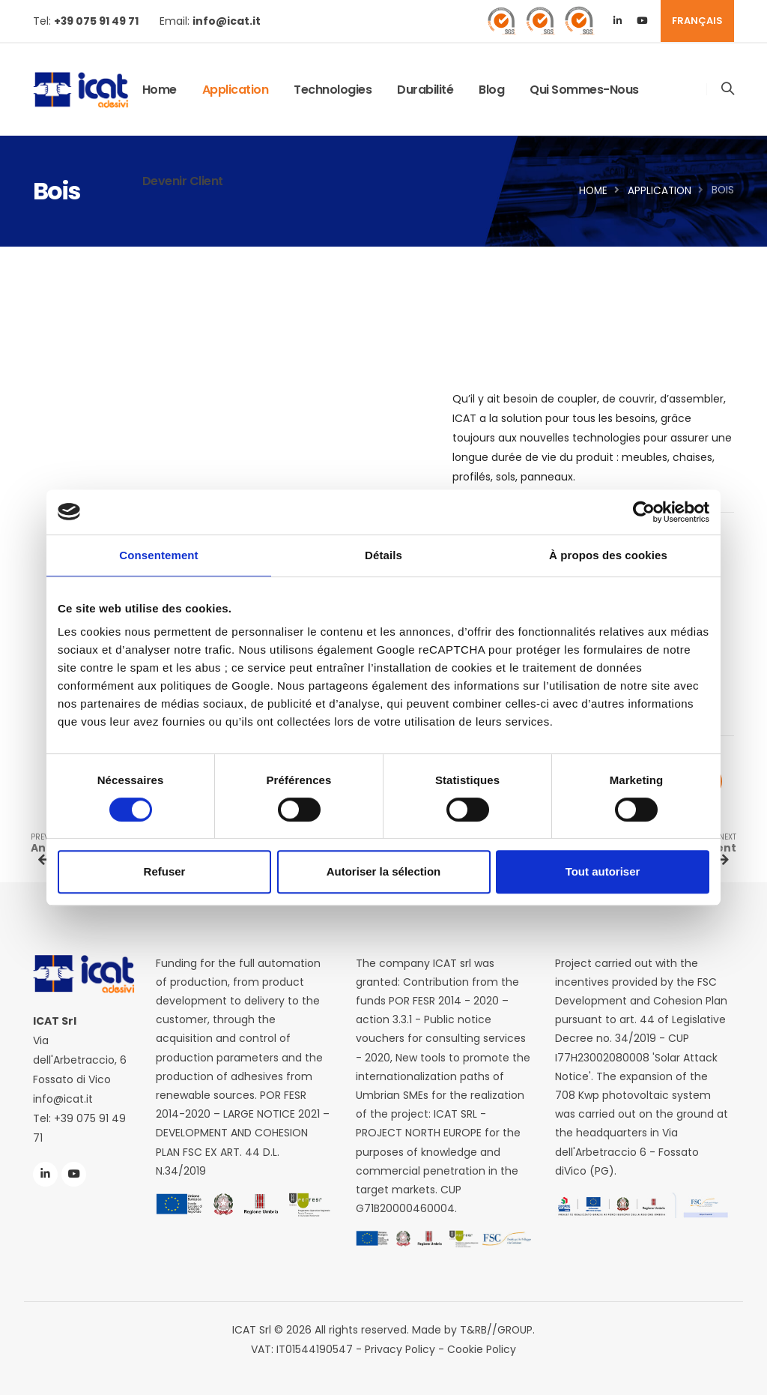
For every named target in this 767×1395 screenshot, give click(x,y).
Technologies (333, 89)
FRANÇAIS (697, 20)
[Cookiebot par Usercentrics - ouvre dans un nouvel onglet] (643, 512)
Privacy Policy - (406, 1349)
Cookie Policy (481, 1349)
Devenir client (182, 181)
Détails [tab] (383, 555)
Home (159, 89)
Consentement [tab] (158, 555)
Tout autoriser (603, 871)
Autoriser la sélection (384, 871)
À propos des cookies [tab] (608, 555)
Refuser (165, 871)
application (235, 89)
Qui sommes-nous (584, 89)
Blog (491, 89)
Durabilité (425, 89)
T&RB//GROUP (496, 1329)
